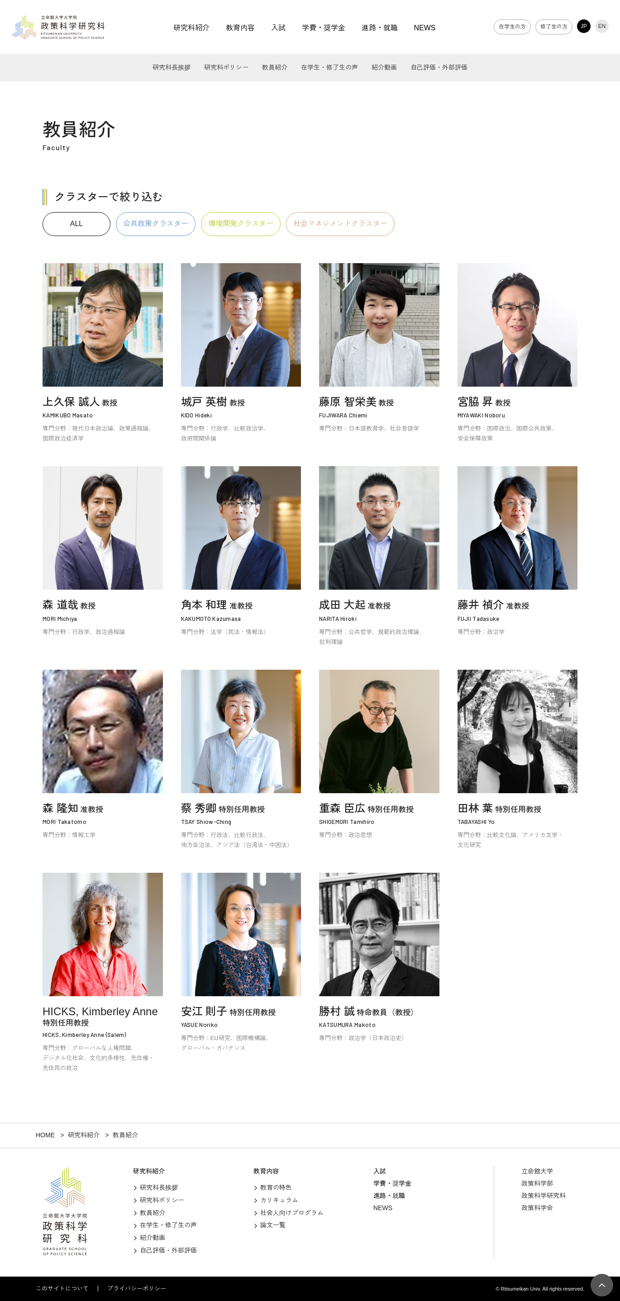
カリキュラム (279, 1200)
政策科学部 (537, 1183)
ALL (76, 223)
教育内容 (240, 28)
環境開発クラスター (240, 223)
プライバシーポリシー (136, 1288)
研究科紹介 (191, 28)
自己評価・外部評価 (438, 67)
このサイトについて (62, 1288)
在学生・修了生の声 (329, 67)
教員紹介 (274, 67)
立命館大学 (537, 1171)
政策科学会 (537, 1207)
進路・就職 (380, 28)
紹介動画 (384, 67)
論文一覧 (273, 1225)
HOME (45, 1135)
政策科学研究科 (543, 1195)
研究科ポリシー (226, 67)
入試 (278, 28)
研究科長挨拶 (172, 67)
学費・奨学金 (323, 28)
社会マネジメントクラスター (340, 223)
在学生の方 (512, 27)
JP (584, 26)
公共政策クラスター (155, 223)
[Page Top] (602, 1285)
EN (602, 26)
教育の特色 (276, 1187)
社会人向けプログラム (292, 1212)
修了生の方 (554, 27)
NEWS (425, 28)
